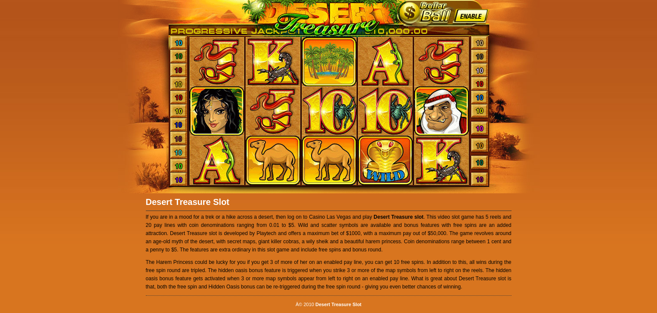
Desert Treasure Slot (188, 202)
